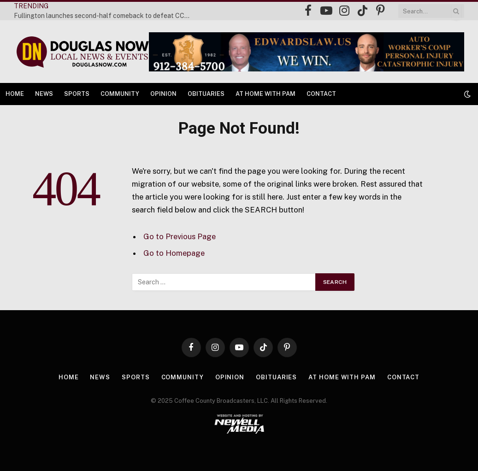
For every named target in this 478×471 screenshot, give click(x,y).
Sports (76, 93)
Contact (321, 93)
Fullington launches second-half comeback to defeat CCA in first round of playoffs (106, 15)
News (44, 93)
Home (15, 93)
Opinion (163, 93)
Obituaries (206, 93)
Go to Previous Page (179, 236)
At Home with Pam (265, 93)
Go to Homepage (174, 253)
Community (119, 93)
